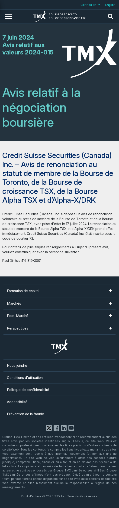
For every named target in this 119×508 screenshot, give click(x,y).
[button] (110, 16)
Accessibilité (17, 402)
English (110, 5)
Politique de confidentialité (28, 389)
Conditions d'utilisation (25, 377)
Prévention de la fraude (25, 414)
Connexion (88, 5)
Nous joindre (17, 365)
